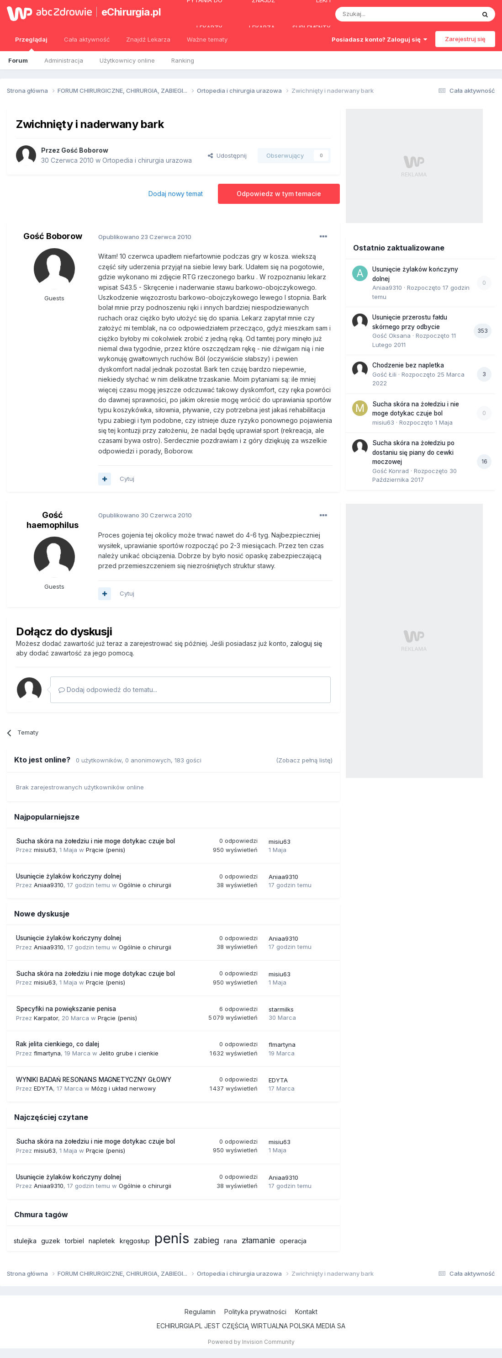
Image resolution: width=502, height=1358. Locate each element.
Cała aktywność (87, 39)
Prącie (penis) (105, 849)
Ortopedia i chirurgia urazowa (147, 160)
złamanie (258, 1240)
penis (171, 1238)
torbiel (74, 1241)
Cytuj (127, 478)
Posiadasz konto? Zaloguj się (379, 39)
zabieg (206, 1240)
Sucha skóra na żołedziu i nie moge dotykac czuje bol (95, 841)
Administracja (63, 60)
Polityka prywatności (255, 1311)
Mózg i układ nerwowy (123, 1088)
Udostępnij (227, 155)
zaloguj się (306, 643)
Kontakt (306, 1311)
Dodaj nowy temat (175, 193)
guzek (50, 1241)
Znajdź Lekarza (148, 39)
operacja (293, 1241)
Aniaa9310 (48, 885)
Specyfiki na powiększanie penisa (66, 1008)
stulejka (25, 1241)
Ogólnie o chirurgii (145, 885)
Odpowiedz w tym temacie (279, 193)
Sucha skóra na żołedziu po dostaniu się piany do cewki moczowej (413, 452)
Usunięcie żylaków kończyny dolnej (68, 876)
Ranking (182, 60)
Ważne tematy (207, 39)
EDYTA (43, 1088)
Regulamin (200, 1311)
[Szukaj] (382, 14)
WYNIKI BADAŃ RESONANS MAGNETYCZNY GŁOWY (93, 1079)
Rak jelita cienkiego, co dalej (57, 1044)
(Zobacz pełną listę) (304, 760)
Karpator (46, 1018)
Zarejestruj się (465, 39)
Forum (18, 60)
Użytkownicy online (127, 60)
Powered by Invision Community (251, 1341)
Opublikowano (144, 236)
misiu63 (45, 849)
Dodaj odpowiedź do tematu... (107, 689)
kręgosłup (135, 1241)
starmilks (281, 1009)
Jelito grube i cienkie (129, 1053)
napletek (102, 1241)
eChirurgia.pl (129, 12)
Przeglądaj (31, 43)
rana (230, 1241)
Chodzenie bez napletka (408, 365)
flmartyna (47, 1053)
